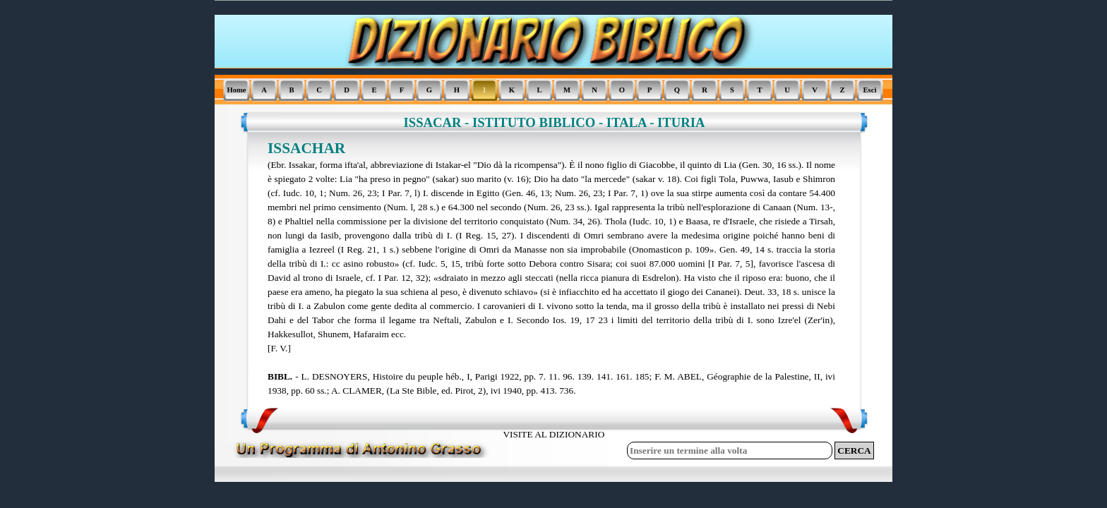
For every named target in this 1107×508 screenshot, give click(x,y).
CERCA (853, 450)
